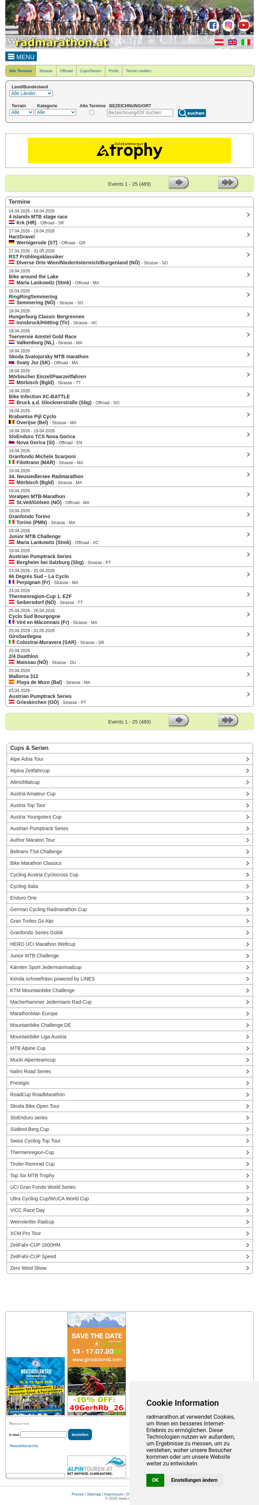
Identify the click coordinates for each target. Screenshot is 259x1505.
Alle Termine (20, 71)
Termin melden (138, 71)
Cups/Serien (90, 71)
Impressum (113, 1494)
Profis (114, 71)
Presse (78, 1494)
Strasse (45, 71)
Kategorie (47, 105)
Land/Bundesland (30, 86)
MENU (21, 56)
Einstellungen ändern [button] (194, 1480)
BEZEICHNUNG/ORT (130, 105)
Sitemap (94, 1494)
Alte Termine (93, 105)
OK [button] (155, 1480)
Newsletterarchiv (24, 1446)
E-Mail (14, 1435)
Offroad (66, 71)
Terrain (19, 105)
